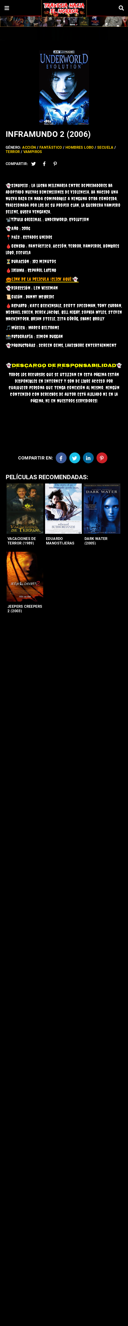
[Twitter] (33, 163)
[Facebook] (61, 457)
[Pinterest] (55, 163)
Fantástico (50, 147)
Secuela (105, 147)
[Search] (121, 8)
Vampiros (32, 152)
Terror (13, 152)
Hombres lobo (79, 147)
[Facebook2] (44, 163)
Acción (29, 147)
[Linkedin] (88, 457)
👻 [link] (42, 279)
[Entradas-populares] (25, 508)
